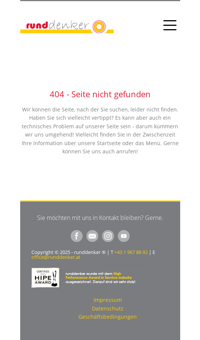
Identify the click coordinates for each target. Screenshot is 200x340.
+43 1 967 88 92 (131, 252)
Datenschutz (107, 308)
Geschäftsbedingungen (108, 316)
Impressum (107, 299)
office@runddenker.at (55, 257)
